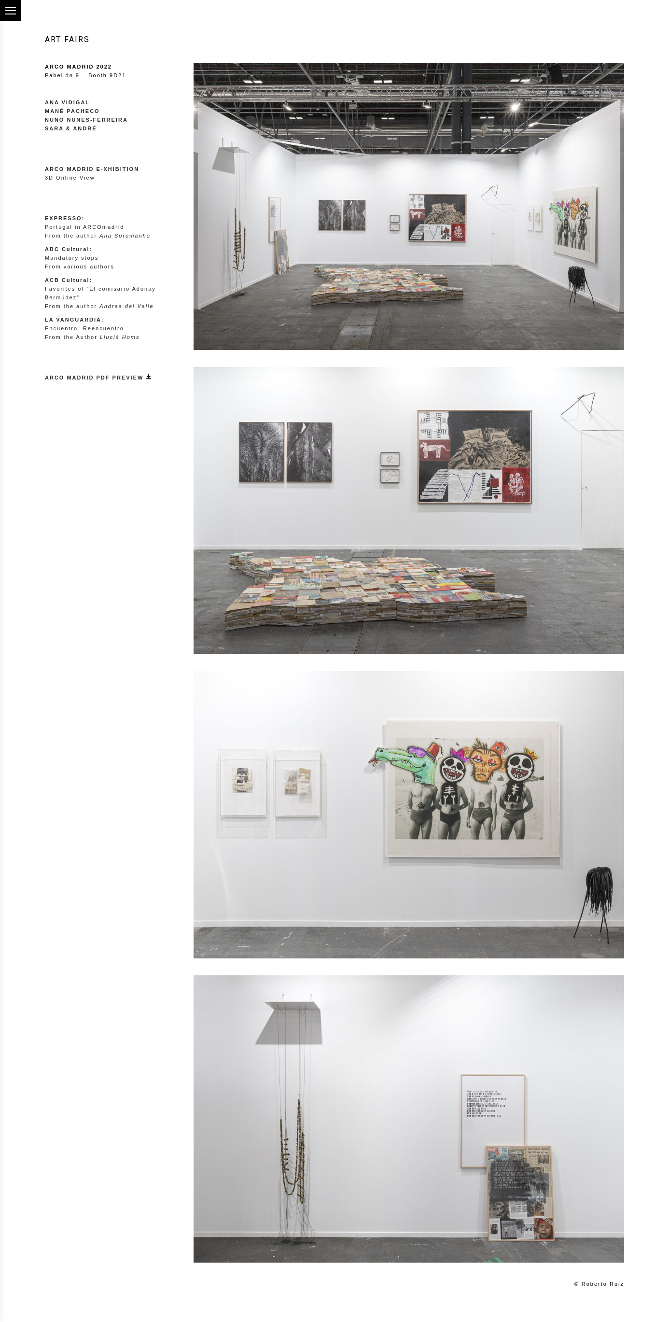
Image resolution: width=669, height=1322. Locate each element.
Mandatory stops (71, 258)
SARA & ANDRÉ (71, 128)
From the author (98, 236)
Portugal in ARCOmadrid (84, 227)
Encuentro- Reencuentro (84, 328)
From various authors (79, 266)
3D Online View (70, 178)
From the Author (92, 337)
